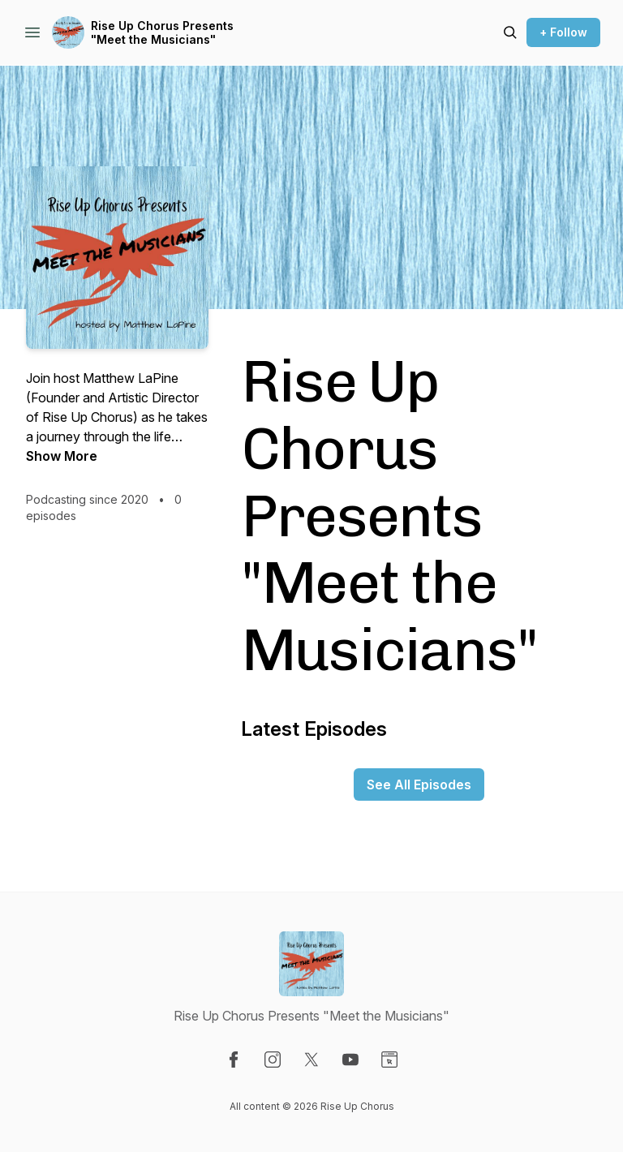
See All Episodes (419, 784)
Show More (61, 456)
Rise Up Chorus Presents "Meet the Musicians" (162, 33)
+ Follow (563, 32)
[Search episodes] (510, 32)
